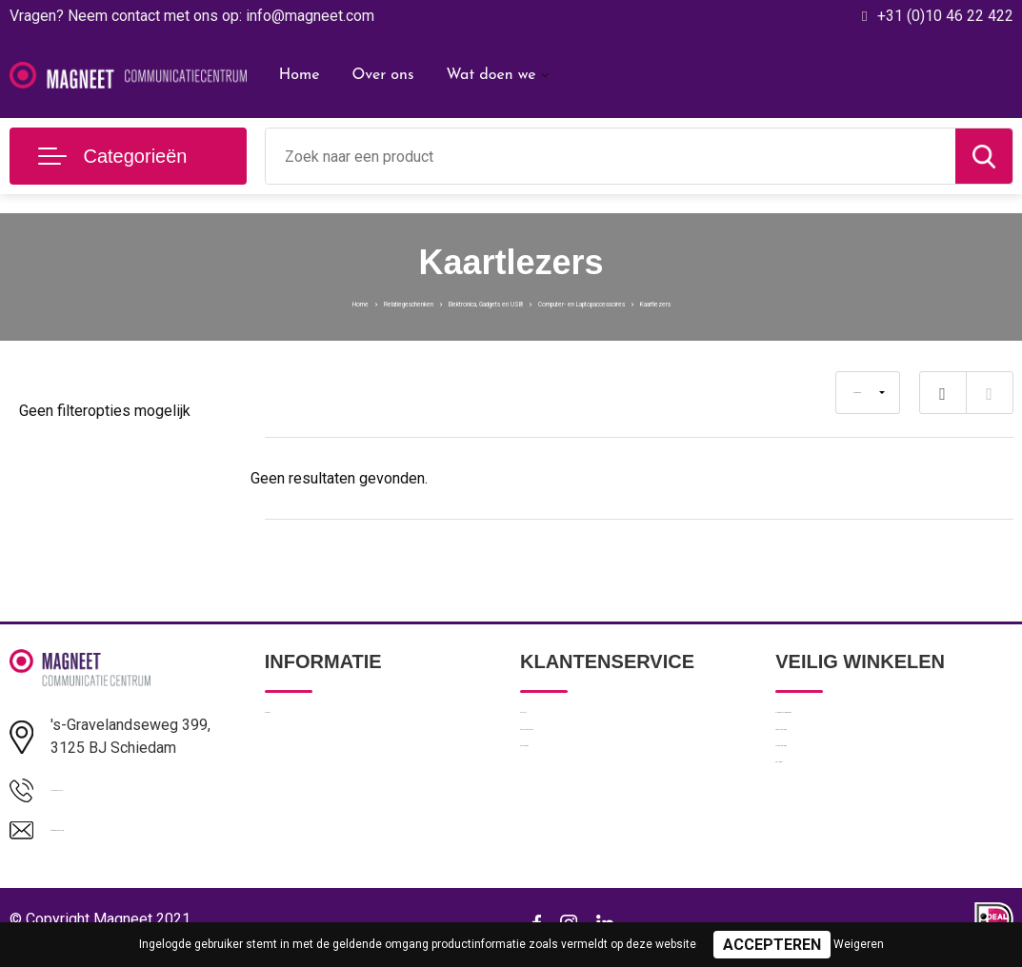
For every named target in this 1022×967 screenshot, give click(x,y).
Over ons (382, 75)
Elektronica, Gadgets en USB (447, 301)
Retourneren (558, 807)
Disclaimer (807, 848)
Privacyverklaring (827, 766)
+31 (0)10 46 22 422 (945, 16)
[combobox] (610, 156)
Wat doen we (490, 75)
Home (299, 75)
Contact (545, 725)
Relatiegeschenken (282, 301)
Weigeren (858, 944)
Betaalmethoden (571, 766)
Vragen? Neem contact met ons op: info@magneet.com (192, 16)
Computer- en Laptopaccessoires (659, 301)
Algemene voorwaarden (849, 725)
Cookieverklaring (826, 807)
